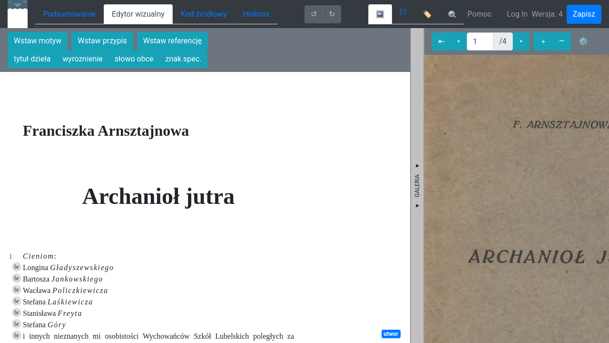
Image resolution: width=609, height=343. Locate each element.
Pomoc (480, 14)
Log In (517, 14)
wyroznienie (83, 58)
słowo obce (134, 58)
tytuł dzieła (32, 58)
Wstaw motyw (37, 40)
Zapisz (584, 14)
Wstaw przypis (102, 40)
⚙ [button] (583, 41)
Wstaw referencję (172, 40)
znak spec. (184, 58)
